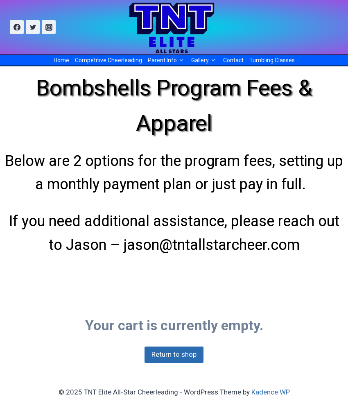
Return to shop (174, 354)
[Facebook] (17, 27)
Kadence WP (270, 392)
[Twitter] (33, 27)
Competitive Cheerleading (108, 60)
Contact (233, 60)
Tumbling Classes (272, 60)
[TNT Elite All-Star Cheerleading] (174, 27)
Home (61, 60)
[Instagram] (49, 27)
